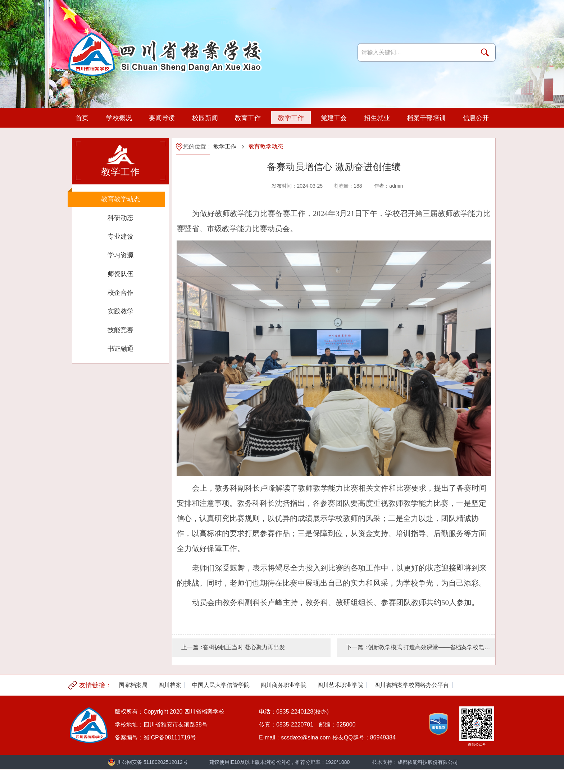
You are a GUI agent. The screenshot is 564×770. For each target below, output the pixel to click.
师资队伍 (120, 274)
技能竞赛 (120, 330)
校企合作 (120, 292)
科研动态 (120, 217)
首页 (82, 118)
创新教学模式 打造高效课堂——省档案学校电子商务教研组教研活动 (431, 647)
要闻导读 (161, 118)
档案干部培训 (425, 118)
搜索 (486, 52)
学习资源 (120, 255)
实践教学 (120, 311)
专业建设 (120, 236)
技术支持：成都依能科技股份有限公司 (415, 762)
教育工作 (247, 118)
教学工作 (291, 118)
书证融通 (120, 348)
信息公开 (475, 118)
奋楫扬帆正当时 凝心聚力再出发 (244, 647)
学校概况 (119, 118)
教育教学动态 (120, 199)
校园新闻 (205, 118)
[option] (133, 685)
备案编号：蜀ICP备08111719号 (155, 737)
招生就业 (377, 118)
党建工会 (333, 118)
